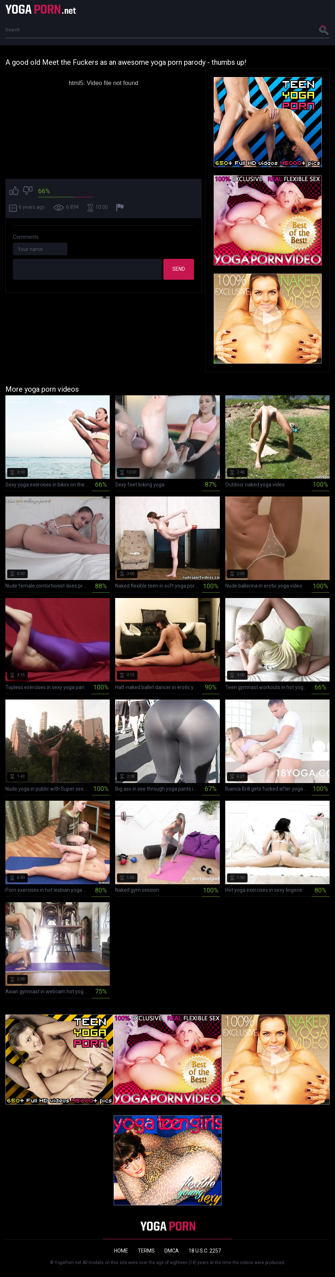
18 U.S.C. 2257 (205, 1251)
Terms (146, 1251)
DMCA (171, 1251)
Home (121, 1251)
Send (178, 269)
